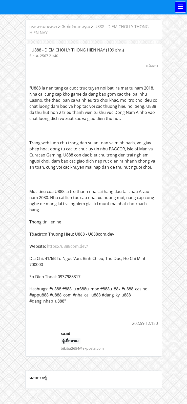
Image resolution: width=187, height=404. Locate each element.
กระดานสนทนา (43, 26)
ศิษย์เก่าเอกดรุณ (75, 26)
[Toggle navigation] (180, 7)
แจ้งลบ (152, 65)
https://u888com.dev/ (67, 246)
